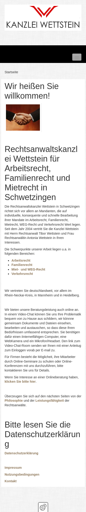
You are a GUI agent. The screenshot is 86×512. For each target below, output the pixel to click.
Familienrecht (21, 265)
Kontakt (11, 481)
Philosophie (14, 400)
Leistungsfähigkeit (50, 400)
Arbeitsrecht (20, 260)
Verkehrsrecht (22, 274)
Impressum (13, 467)
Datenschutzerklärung (21, 453)
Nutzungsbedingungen (22, 474)
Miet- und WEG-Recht (28, 269)
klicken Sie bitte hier (20, 381)
